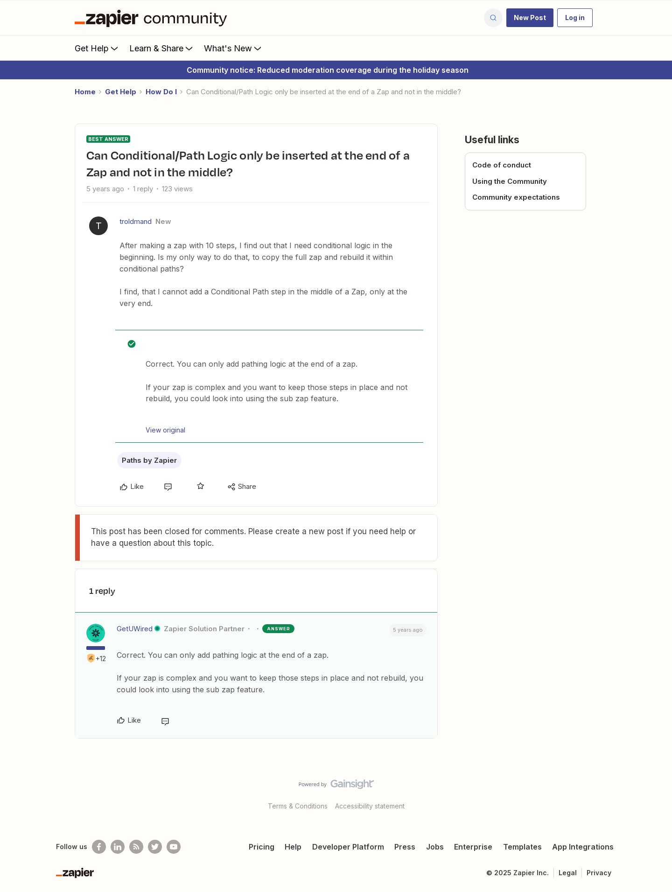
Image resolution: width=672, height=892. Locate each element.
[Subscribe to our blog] (136, 847)
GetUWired (135, 628)
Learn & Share (162, 48)
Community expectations (516, 197)
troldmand (135, 221)
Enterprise (473, 846)
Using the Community (509, 181)
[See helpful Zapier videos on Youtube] (174, 847)
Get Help (97, 48)
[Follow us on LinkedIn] (118, 847)
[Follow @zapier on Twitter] (155, 847)
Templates (522, 846)
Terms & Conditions (298, 806)
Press (404, 846)
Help (293, 846)
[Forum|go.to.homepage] (153, 17)
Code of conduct (501, 164)
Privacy (599, 873)
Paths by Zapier (149, 460)
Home (85, 91)
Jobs (435, 846)
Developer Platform (348, 846)
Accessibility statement (370, 806)
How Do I (161, 91)
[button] (529, 17)
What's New (233, 48)
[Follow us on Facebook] (99, 847)
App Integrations (583, 846)
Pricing (261, 846)
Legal (568, 873)
